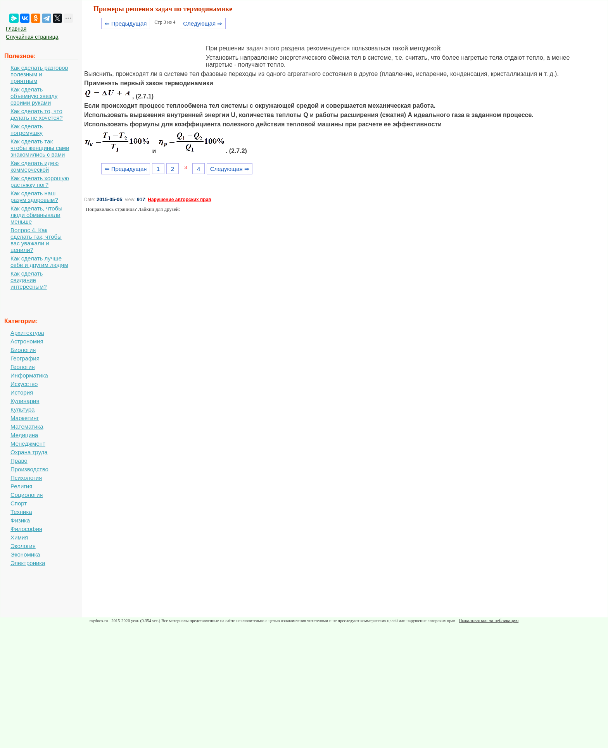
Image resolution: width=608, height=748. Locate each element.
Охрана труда (29, 452)
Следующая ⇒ (202, 23)
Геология (22, 367)
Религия (21, 486)
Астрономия (26, 341)
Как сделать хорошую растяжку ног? (39, 181)
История (21, 392)
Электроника (27, 563)
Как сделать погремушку (26, 129)
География (25, 358)
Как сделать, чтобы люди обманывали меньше (36, 215)
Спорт (18, 503)
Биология (23, 349)
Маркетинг (24, 418)
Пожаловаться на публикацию (488, 620)
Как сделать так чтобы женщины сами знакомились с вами (39, 148)
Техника (21, 511)
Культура (22, 409)
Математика (26, 426)
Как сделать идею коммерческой (34, 166)
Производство (29, 469)
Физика (20, 520)
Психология (26, 477)
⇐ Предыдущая (126, 23)
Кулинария (25, 401)
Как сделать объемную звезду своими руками (33, 96)
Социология (26, 494)
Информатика (29, 375)
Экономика (25, 554)
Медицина (24, 435)
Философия (26, 529)
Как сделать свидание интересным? (28, 280)
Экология (23, 546)
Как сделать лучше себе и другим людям (39, 261)
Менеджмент (27, 443)
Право (19, 460)
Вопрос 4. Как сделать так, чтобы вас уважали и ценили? (36, 240)
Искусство (24, 384)
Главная (16, 29)
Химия (19, 537)
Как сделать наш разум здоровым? (34, 196)
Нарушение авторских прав (179, 199)
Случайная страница (32, 37)
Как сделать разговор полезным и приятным (39, 74)
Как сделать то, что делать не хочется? (36, 114)
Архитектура (27, 332)
